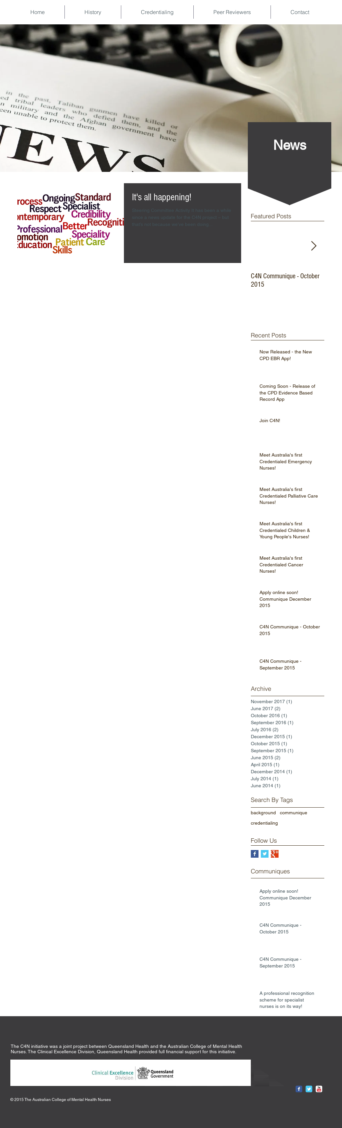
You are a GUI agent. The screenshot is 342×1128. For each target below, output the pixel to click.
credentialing (264, 823)
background (263, 812)
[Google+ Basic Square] (275, 854)
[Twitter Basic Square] (265, 854)
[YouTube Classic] (319, 1089)
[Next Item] (314, 246)
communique (293, 812)
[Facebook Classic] (299, 1089)
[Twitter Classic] (309, 1089)
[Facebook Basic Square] (255, 854)
